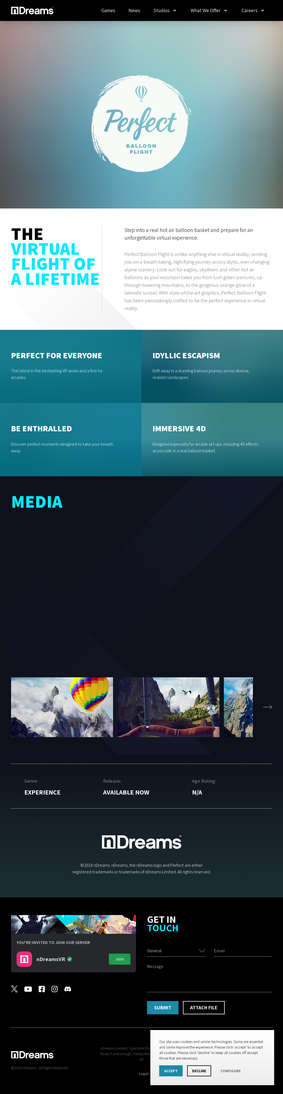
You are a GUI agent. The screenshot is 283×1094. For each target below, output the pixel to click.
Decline (199, 1070)
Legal (143, 1073)
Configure (231, 1070)
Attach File (204, 1007)
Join (120, 959)
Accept (171, 1070)
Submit (162, 1007)
